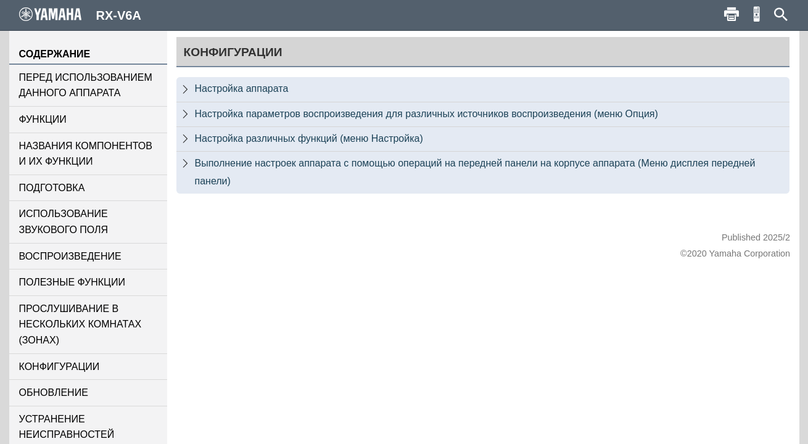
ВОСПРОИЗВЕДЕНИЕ (70, 256)
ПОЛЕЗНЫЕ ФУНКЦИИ (72, 282)
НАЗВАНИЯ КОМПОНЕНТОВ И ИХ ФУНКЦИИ (85, 154)
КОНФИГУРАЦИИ (59, 366)
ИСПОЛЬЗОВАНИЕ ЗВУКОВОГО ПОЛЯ (64, 221)
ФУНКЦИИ (43, 119)
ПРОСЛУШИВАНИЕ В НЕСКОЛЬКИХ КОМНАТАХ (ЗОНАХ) (80, 324)
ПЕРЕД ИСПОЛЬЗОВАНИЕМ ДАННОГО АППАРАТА (85, 85)
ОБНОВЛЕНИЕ (53, 392)
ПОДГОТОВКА (52, 188)
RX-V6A (80, 14)
